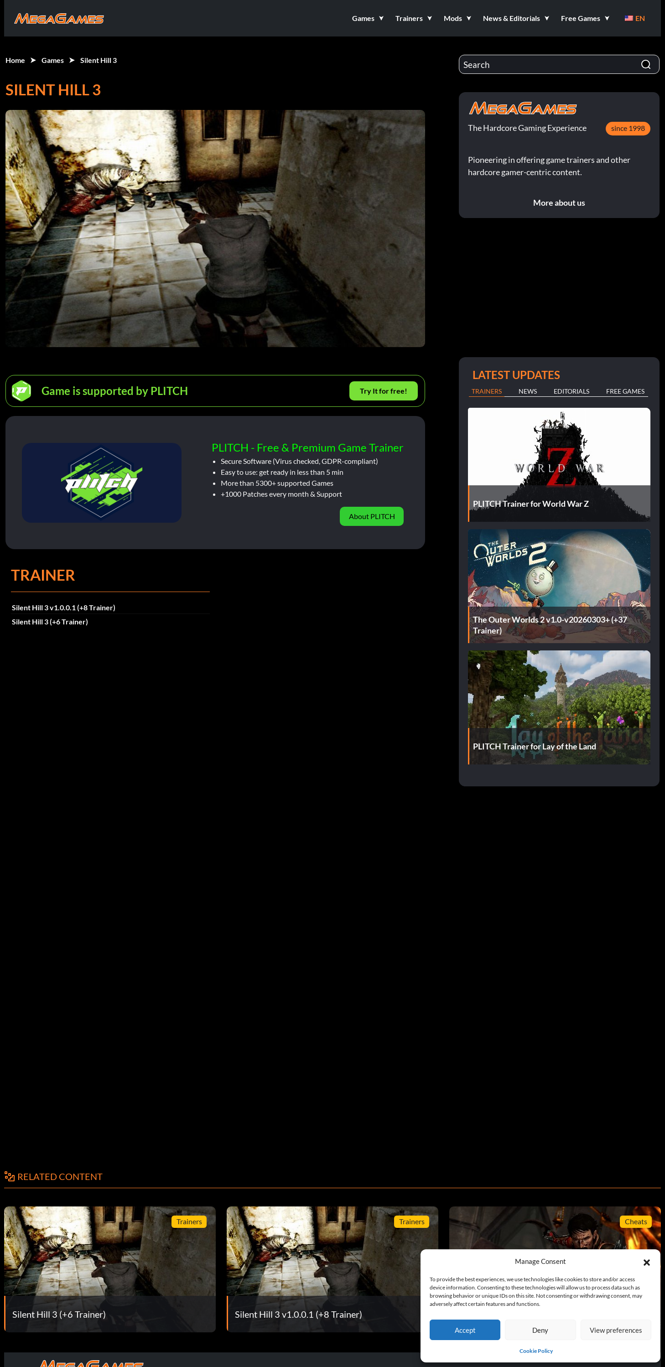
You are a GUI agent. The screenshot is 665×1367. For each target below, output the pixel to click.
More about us (559, 203)
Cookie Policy (536, 1350)
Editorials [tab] (571, 391)
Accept (465, 1330)
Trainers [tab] (487, 391)
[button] (646, 1261)
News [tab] (528, 391)
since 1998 (628, 128)
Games (53, 60)
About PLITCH (372, 516)
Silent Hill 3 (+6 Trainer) (50, 621)
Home (15, 60)
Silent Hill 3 (98, 60)
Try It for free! (383, 390)
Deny (540, 1330)
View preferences (616, 1330)
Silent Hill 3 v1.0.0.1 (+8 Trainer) (63, 607)
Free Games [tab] (625, 391)
